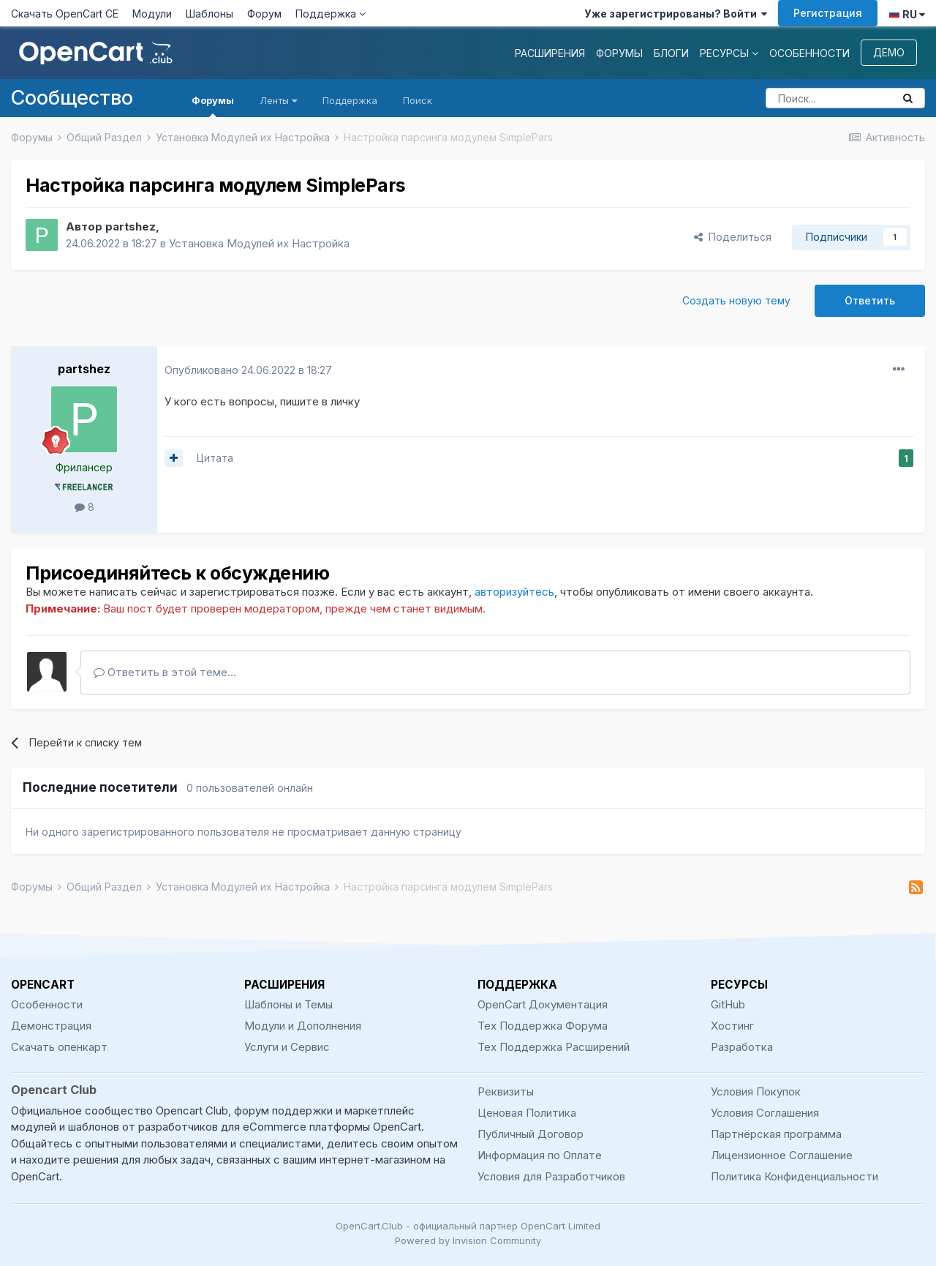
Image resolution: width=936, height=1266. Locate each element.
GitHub (728, 1004)
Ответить (870, 300)
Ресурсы (729, 53)
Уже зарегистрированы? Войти (675, 13)
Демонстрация (51, 1026)
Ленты (278, 100)
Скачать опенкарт (59, 1047)
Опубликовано (248, 370)
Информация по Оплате (540, 1155)
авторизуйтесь (514, 592)
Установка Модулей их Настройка (259, 243)
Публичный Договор (531, 1134)
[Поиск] (828, 98)
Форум (264, 13)
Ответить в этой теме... (165, 672)
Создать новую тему (736, 300)
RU (906, 14)
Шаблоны (209, 13)
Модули (152, 13)
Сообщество (72, 98)
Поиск (417, 100)
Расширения (550, 53)
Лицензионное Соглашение (782, 1155)
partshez (84, 369)
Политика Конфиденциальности (794, 1176)
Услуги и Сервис (287, 1047)
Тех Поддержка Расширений (554, 1047)
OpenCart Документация (543, 1004)
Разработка (742, 1047)
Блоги (671, 53)
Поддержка (330, 13)
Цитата (215, 458)
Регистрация (827, 13)
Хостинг (732, 1026)
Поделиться (732, 237)
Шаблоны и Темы (288, 1004)
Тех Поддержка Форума (543, 1026)
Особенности (809, 53)
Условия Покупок (756, 1091)
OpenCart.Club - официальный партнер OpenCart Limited (468, 1226)
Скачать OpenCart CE (64, 13)
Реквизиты (506, 1091)
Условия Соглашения (765, 1113)
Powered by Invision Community (468, 1240)
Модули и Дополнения (302, 1026)
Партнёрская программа (776, 1134)
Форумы (619, 53)
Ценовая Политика (527, 1113)
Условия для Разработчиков (551, 1176)
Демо (889, 52)
